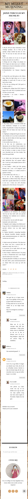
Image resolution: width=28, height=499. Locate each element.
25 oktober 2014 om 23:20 (11, 361)
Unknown (9, 359)
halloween (9, 272)
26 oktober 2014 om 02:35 (15, 321)
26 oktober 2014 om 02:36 (15, 383)
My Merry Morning (14, 5)
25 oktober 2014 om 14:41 (11, 294)
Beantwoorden (22, 315)
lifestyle (10, 274)
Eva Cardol (13, 319)
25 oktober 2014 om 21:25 (11, 348)
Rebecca (8, 346)
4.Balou (8, 292)
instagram (14, 272)
